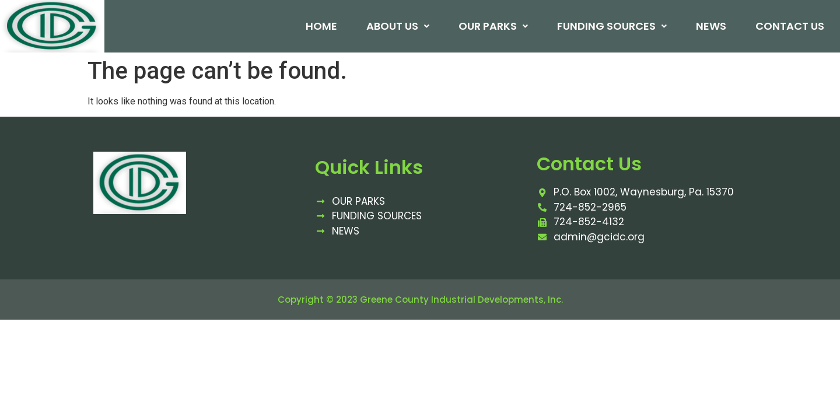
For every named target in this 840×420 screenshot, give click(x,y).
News (710, 26)
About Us (397, 26)
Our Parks (492, 26)
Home (321, 26)
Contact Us (789, 26)
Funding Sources (611, 26)
